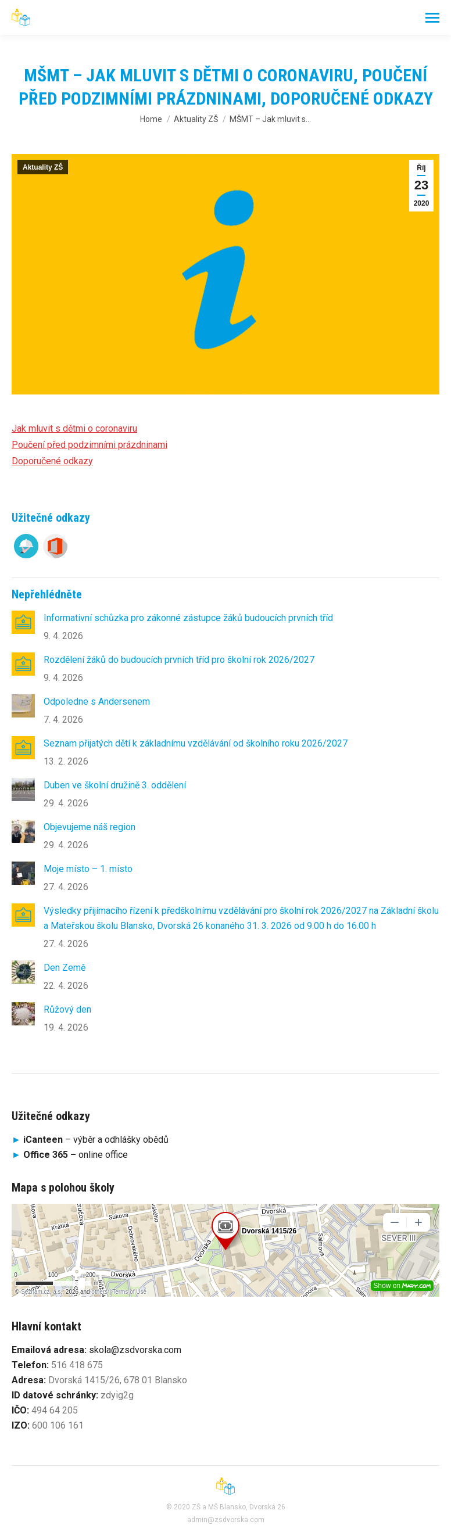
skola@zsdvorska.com (135, 1349)
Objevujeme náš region (89, 827)
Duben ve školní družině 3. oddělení (115, 785)
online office (75, 1154)
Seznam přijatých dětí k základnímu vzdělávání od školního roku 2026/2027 (196, 743)
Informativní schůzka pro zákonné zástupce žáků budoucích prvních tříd (188, 617)
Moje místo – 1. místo (88, 868)
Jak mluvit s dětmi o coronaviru (74, 428)
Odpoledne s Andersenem (97, 701)
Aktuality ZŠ (43, 167)
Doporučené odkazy (52, 461)
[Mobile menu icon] (432, 17)
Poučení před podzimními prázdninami (89, 444)
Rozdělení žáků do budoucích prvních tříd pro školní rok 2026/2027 (179, 659)
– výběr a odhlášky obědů (90, 1139)
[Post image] (23, 622)
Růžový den (67, 1009)
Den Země (64, 967)
